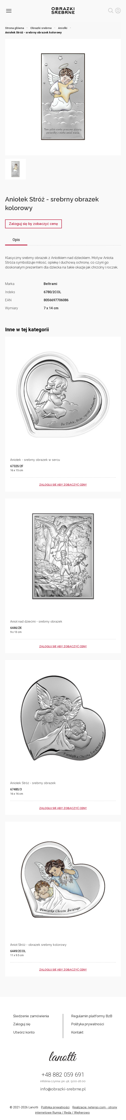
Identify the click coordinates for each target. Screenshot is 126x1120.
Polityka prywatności (87, 1024)
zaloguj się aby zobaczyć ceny (63, 484)
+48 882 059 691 (63, 1074)
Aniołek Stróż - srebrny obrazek (33, 783)
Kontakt (77, 1032)
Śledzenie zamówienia (31, 1016)
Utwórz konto (24, 1032)
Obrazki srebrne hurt (63, 10)
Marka (9, 284)
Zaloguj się (21, 1024)
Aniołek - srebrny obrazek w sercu (35, 459)
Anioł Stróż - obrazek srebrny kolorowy (38, 944)
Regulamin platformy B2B (91, 1016)
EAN (8, 300)
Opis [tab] (16, 240)
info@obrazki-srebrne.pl (63, 1089)
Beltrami (50, 284)
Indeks (10, 292)
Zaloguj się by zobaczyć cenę (33, 224)
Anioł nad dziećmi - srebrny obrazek (36, 621)
